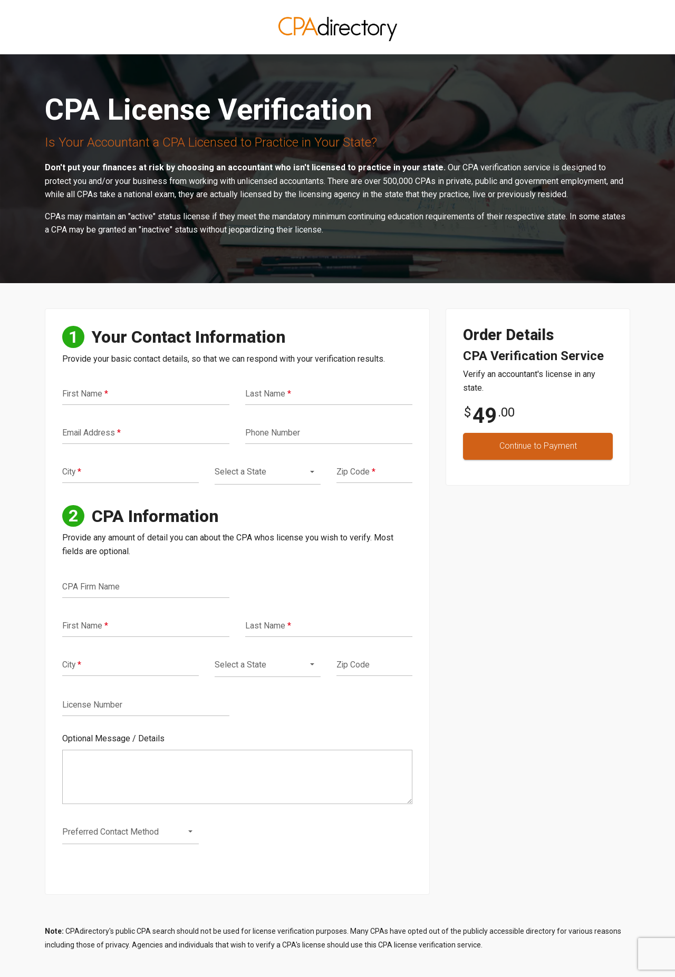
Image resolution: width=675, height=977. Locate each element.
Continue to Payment (538, 446)
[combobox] (268, 472)
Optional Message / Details (113, 738)
